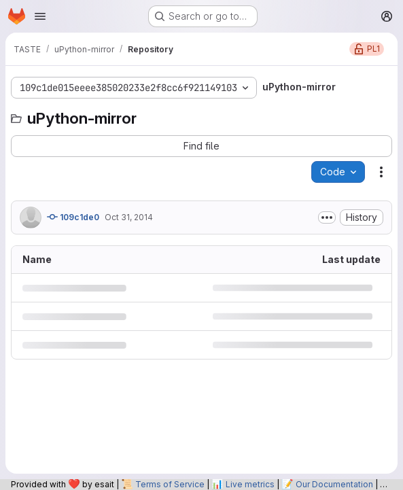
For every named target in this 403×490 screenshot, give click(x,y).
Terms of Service (170, 484)
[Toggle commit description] (327, 217)
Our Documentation (334, 484)
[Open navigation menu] (40, 16)
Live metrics (250, 484)
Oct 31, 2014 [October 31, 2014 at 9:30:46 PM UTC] (129, 217)
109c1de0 (73, 216)
